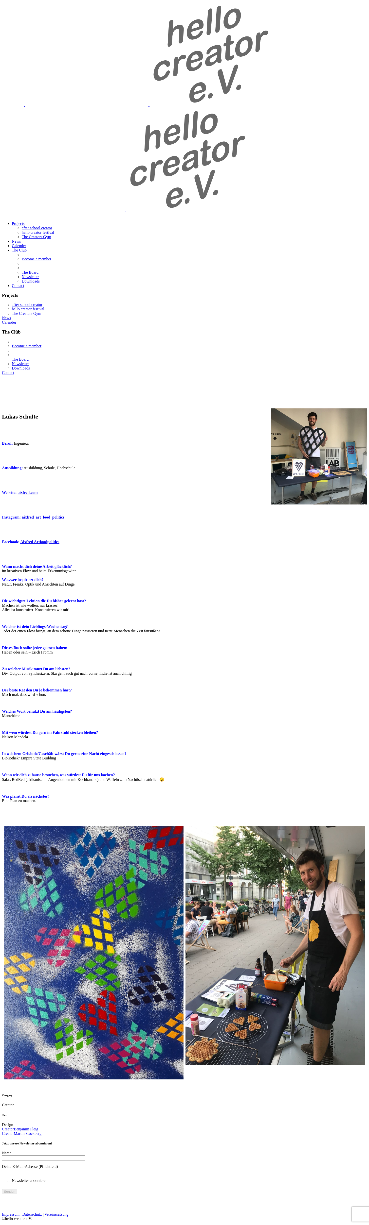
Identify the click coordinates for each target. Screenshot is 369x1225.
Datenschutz (32, 1214)
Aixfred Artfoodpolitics (39, 542)
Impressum (10, 1214)
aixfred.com (28, 492)
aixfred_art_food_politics (43, 517)
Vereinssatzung (56, 1214)
